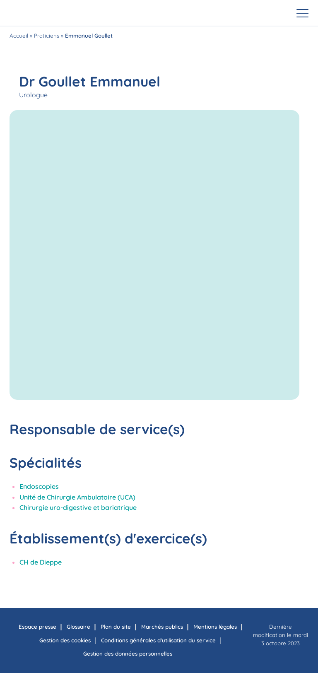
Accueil (19, 35)
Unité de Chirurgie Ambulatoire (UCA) (77, 497)
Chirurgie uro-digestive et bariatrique (78, 507)
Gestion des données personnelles (127, 653)
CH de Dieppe (40, 562)
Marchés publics (162, 626)
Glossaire (78, 626)
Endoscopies (39, 486)
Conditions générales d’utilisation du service (158, 640)
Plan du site (116, 626)
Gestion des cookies (65, 640)
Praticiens (46, 35)
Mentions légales (215, 626)
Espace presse (37, 626)
